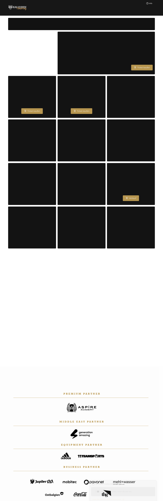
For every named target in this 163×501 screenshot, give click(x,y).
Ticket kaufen (142, 67)
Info (149, 3)
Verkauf (131, 199)
